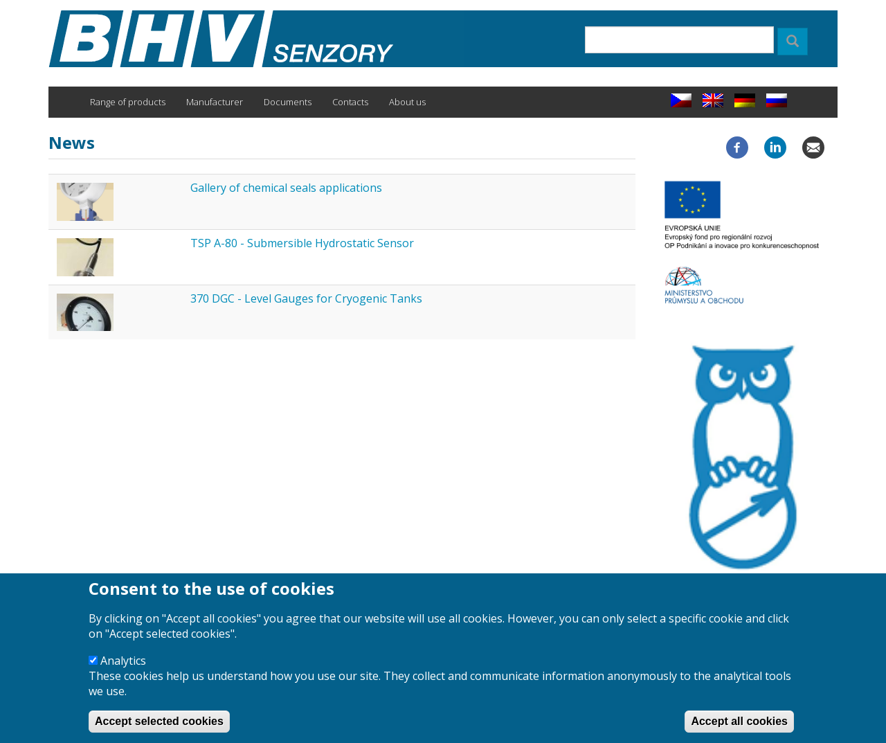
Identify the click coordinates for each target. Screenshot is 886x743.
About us (407, 102)
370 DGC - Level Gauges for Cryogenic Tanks (306, 298)
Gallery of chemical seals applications (286, 187)
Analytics (123, 671)
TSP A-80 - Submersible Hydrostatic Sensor (302, 243)
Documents (287, 102)
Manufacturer (214, 102)
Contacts (350, 102)
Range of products (127, 102)
